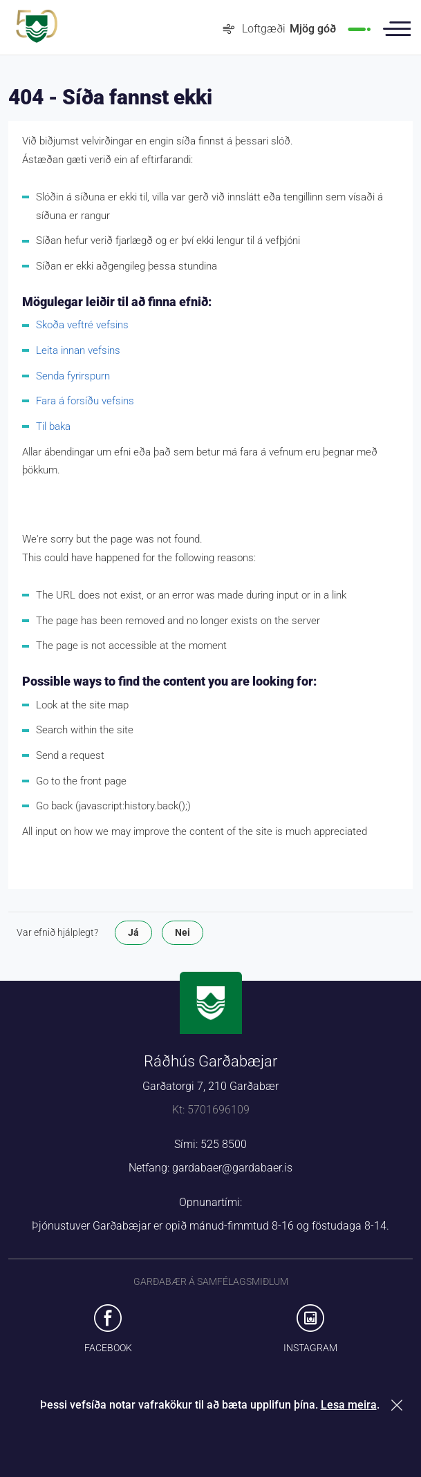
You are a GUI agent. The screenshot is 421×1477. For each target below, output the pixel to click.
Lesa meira (349, 1404)
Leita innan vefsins (78, 350)
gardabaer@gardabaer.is (232, 1167)
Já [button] (133, 932)
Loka (399, 1404)
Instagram (310, 1347)
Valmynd (397, 29)
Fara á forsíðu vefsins (85, 401)
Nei (182, 932)
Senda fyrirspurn (73, 376)
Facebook (108, 1347)
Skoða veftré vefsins (82, 325)
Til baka (53, 426)
